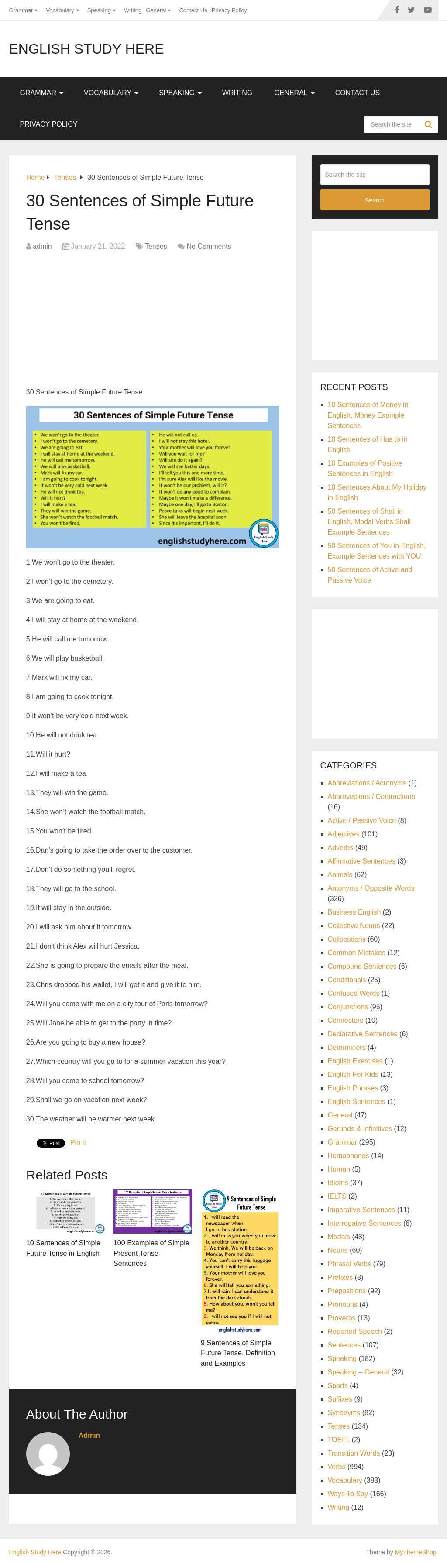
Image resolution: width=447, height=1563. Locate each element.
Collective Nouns (354, 925)
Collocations (347, 939)
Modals (339, 1237)
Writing (132, 10)
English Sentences (357, 1101)
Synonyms (344, 1412)
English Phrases (353, 1088)
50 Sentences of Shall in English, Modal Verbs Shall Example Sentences (369, 521)
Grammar (21, 10)
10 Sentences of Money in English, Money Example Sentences (368, 415)
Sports (338, 1385)
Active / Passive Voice (362, 820)
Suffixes (340, 1399)
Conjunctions (348, 1007)
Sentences (344, 1345)
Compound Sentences (362, 966)
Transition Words (354, 1453)
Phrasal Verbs (349, 1264)
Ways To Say (348, 1494)
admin (42, 246)
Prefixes (340, 1277)
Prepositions (347, 1291)
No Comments (209, 246)
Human (339, 1169)
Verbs (337, 1466)
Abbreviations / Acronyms (367, 783)
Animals (340, 874)
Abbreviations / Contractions (371, 796)
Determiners (347, 1047)
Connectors (346, 1020)
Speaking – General (358, 1372)
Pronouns (343, 1304)
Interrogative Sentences (365, 1223)
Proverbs (342, 1318)
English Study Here (86, 49)
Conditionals (347, 980)
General (156, 10)
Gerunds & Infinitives (360, 1128)
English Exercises (355, 1061)
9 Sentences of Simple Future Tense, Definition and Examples (238, 1352)
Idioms (338, 1182)
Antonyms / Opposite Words (371, 888)
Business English (354, 912)
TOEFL (339, 1439)
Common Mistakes (356, 952)
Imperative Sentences (361, 1209)
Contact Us (193, 10)
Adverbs (341, 847)
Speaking (99, 10)
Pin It (78, 1142)
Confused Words (354, 993)
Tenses (156, 246)
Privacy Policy (229, 10)
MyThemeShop (416, 1550)
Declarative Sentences (363, 1034)
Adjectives (344, 834)
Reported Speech (355, 1331)
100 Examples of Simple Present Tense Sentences (151, 1252)
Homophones (348, 1155)
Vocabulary (60, 10)
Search (429, 124)
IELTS (337, 1196)
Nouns (338, 1250)
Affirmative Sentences (361, 861)
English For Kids (353, 1074)
